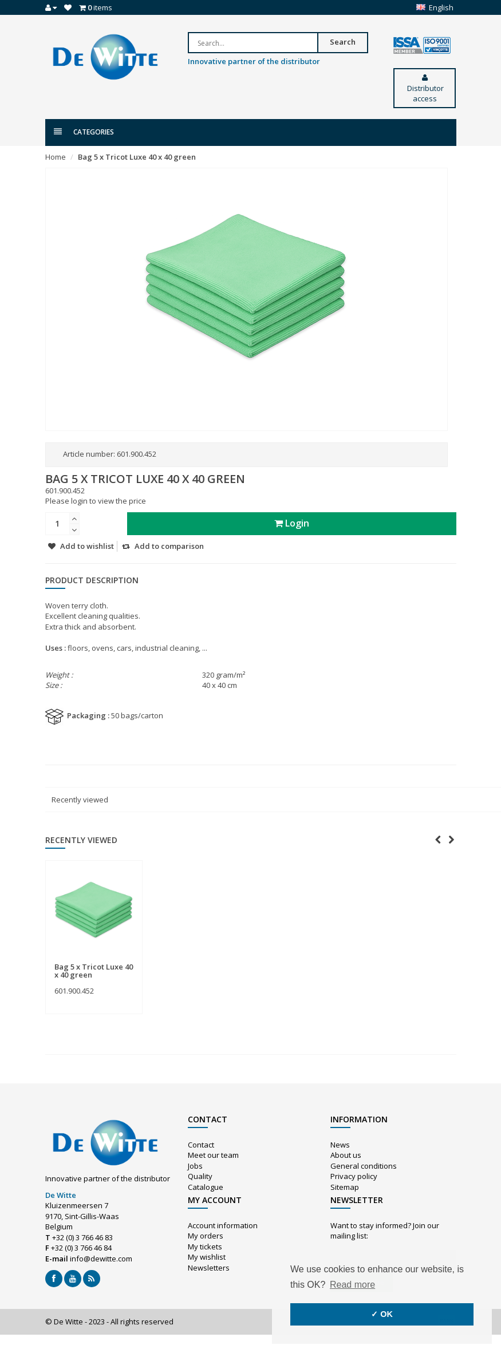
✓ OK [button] (382, 1314)
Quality (200, 1176)
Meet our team (213, 1155)
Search (343, 42)
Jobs (195, 1166)
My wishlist (207, 1257)
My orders (205, 1236)
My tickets (205, 1246)
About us (345, 1155)
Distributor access (424, 89)
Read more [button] (352, 1284)
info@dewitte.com (101, 1258)
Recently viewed (80, 799)
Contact (201, 1145)
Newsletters (209, 1268)
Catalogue (205, 1187)
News (340, 1145)
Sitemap (344, 1187)
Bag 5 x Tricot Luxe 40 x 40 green (137, 157)
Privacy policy (353, 1176)
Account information (223, 1225)
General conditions (363, 1166)
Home (55, 157)
